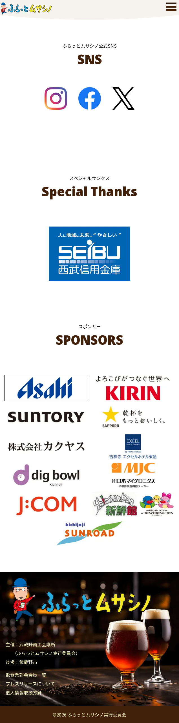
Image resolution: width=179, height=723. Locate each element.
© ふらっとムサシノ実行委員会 (89, 714)
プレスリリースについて (30, 683)
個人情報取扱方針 (24, 692)
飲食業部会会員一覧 (26, 674)
